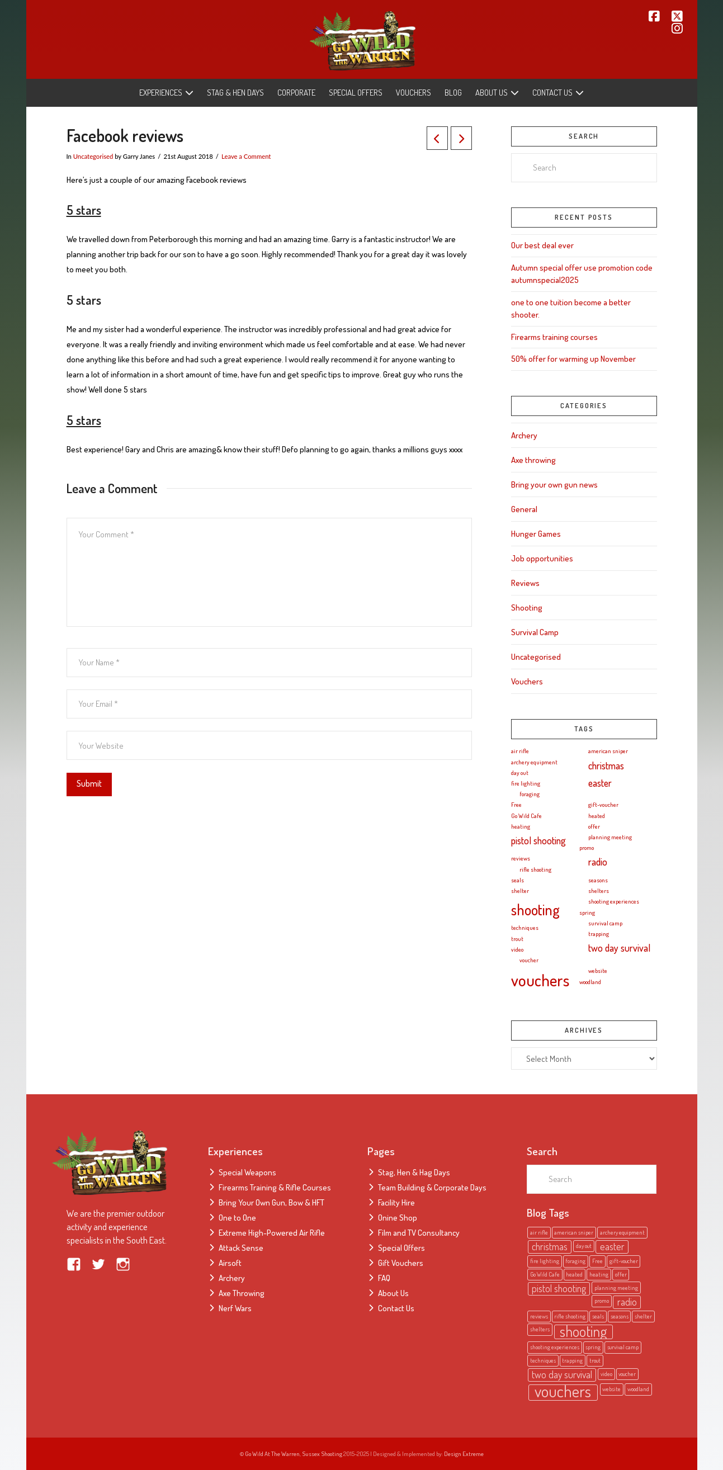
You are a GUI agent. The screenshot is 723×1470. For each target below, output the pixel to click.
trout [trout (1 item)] (517, 939)
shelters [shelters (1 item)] (598, 891)
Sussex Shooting (322, 1454)
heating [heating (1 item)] (520, 826)
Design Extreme (464, 1454)
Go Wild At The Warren (272, 1454)
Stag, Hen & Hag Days (414, 1172)
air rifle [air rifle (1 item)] (520, 751)
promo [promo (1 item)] (586, 848)
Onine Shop (397, 1217)
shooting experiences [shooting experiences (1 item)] (613, 901)
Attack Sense (241, 1247)
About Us (393, 1293)
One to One (237, 1217)
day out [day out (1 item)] (519, 773)
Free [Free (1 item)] (516, 805)
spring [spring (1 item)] (587, 912)
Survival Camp (535, 632)
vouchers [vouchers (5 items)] (540, 980)
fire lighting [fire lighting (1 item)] (525, 783)
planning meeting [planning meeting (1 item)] (610, 837)
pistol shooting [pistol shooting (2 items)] (538, 840)
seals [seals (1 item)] (517, 880)
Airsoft (230, 1263)
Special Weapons (247, 1172)
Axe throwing (533, 460)
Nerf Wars (235, 1308)
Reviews (525, 583)
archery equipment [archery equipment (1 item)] (534, 762)
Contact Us (396, 1308)
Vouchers (527, 681)
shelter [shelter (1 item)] (520, 891)
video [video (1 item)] (517, 949)
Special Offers (401, 1247)
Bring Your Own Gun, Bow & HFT (271, 1202)
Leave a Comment (246, 156)
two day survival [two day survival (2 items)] (619, 948)
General (524, 509)
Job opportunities (542, 558)
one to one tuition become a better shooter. (571, 308)
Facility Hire (396, 1202)
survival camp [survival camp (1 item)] (605, 923)
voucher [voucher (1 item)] (528, 960)
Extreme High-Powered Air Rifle (272, 1232)
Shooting (526, 607)
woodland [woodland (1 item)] (590, 982)
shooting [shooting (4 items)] (535, 909)
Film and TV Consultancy (419, 1232)
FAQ (384, 1278)
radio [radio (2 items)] (597, 861)
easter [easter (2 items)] (600, 783)
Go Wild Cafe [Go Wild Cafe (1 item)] (526, 816)
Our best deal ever (542, 245)
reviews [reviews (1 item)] (520, 858)
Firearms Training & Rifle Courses (275, 1187)
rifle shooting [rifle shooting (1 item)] (535, 869)
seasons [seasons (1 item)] (598, 880)
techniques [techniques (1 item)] (524, 928)
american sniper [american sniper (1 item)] (608, 751)
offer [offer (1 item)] (594, 826)
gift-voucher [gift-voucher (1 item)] (603, 805)
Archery (524, 435)
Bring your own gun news (554, 484)
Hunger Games (536, 533)
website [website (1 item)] (597, 971)
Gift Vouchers (400, 1263)
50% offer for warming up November (573, 358)
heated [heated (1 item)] (596, 816)
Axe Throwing (241, 1293)
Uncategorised (93, 156)
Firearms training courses (554, 337)
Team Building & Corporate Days (432, 1187)
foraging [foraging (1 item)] (529, 794)
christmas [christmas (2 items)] (606, 765)
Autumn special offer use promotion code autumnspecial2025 (582, 274)
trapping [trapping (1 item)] (598, 934)
